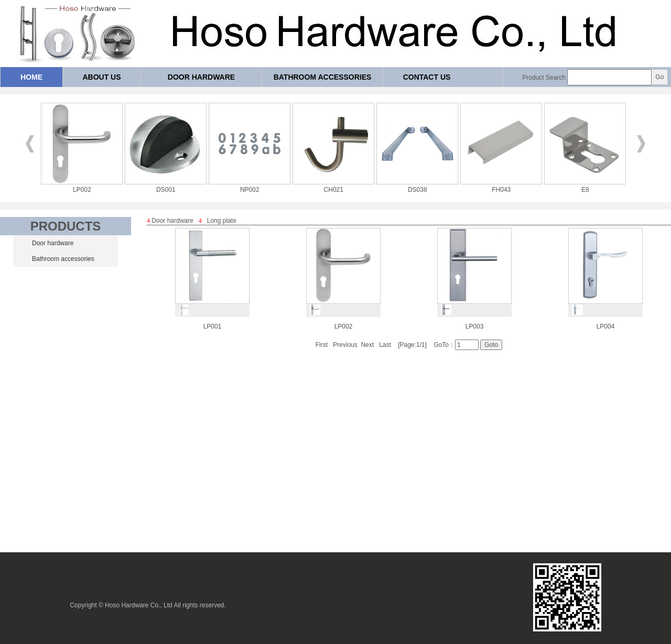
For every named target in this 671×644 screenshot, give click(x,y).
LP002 (82, 186)
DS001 (166, 186)
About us (101, 77)
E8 (585, 186)
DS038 (417, 186)
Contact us (427, 77)
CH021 (333, 186)
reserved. (213, 605)
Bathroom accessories (323, 77)
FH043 (501, 186)
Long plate (221, 220)
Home (31, 77)
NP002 (249, 186)
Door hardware (201, 77)
